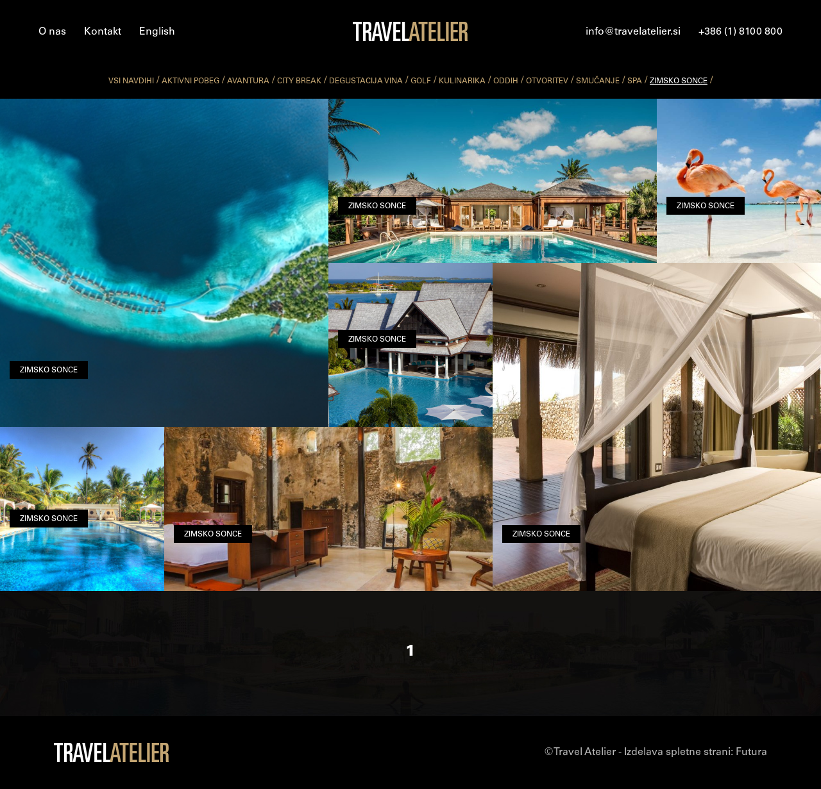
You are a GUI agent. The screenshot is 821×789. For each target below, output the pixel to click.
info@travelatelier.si (633, 32)
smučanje (598, 81)
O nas (52, 32)
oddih (505, 81)
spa (634, 81)
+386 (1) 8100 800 (740, 32)
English (157, 32)
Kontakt (102, 32)
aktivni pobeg (190, 81)
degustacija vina (366, 81)
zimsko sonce (678, 81)
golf (420, 81)
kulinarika (462, 81)
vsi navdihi (131, 81)
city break (299, 81)
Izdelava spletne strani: (695, 752)
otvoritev (547, 81)
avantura (248, 81)
